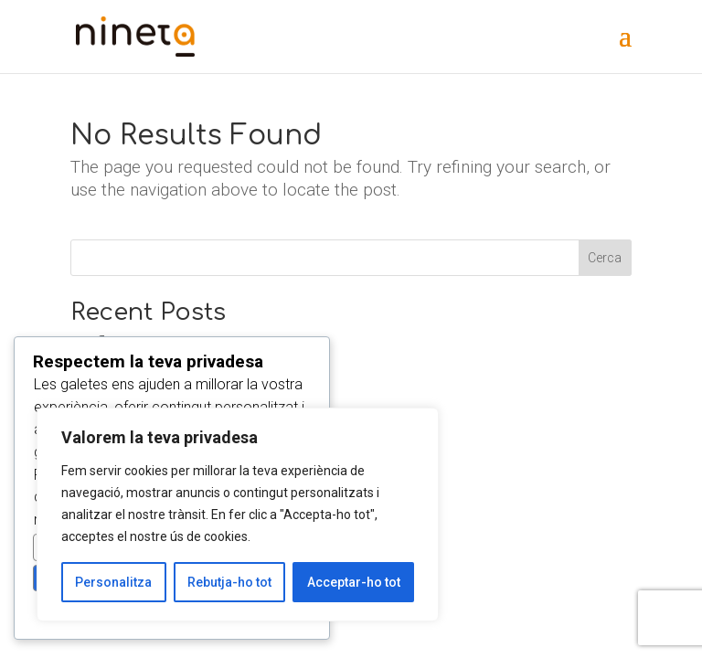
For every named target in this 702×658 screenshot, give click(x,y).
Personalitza (113, 582)
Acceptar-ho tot (353, 582)
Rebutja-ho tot (229, 582)
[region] (238, 514)
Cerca (605, 257)
